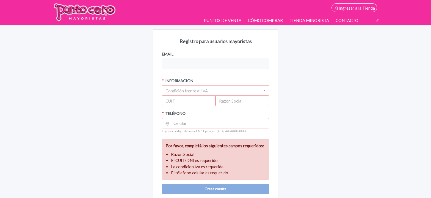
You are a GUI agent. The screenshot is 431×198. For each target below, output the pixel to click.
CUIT (170, 100)
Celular (180, 123)
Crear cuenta (215, 189)
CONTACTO (347, 20)
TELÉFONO (174, 113)
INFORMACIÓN (177, 80)
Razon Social (230, 100)
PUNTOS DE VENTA (222, 20)
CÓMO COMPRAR (265, 20)
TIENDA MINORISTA (309, 20)
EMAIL (167, 54)
